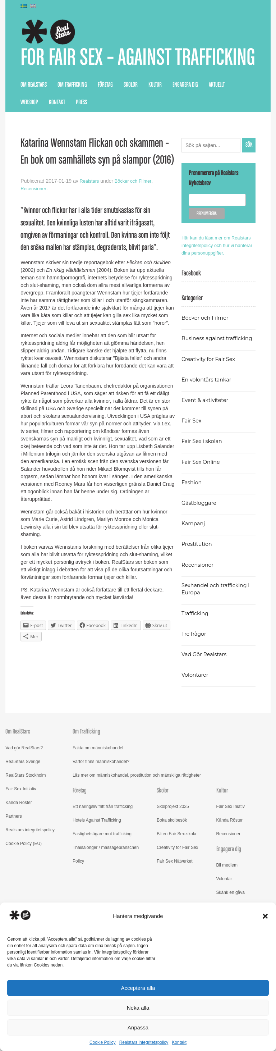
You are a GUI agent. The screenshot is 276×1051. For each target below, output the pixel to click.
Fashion (192, 527)
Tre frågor (195, 678)
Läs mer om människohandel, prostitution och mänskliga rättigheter (137, 819)
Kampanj (194, 568)
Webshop (29, 132)
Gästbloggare (200, 547)
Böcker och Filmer (136, 211)
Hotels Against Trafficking (97, 865)
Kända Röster (18, 847)
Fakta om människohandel (98, 792)
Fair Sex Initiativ (20, 833)
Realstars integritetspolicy (144, 1042)
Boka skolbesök (172, 865)
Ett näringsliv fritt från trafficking (103, 851)
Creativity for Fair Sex (210, 403)
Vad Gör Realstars (206, 699)
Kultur (155, 114)
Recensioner (34, 218)
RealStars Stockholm (25, 819)
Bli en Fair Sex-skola (176, 878)
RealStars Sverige (22, 806)
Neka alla (138, 1008)
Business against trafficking (205, 379)
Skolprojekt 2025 (173, 851)
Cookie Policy (102, 1042)
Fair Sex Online (202, 506)
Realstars (90, 211)
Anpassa (138, 1027)
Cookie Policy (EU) (23, 888)
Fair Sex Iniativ (230, 851)
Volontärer (196, 719)
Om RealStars (33, 114)
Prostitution (198, 588)
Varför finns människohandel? (101, 806)
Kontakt (179, 1042)
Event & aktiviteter (207, 445)
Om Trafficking (72, 114)
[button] (265, 916)
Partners (13, 860)
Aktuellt (217, 114)
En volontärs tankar (208, 424)
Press (81, 132)
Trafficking (196, 657)
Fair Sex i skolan (203, 486)
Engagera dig (185, 114)
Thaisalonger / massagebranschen (106, 892)
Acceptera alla (138, 988)
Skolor (131, 114)
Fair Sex (192, 465)
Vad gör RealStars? (24, 792)
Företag (105, 114)
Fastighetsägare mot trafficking (102, 878)
